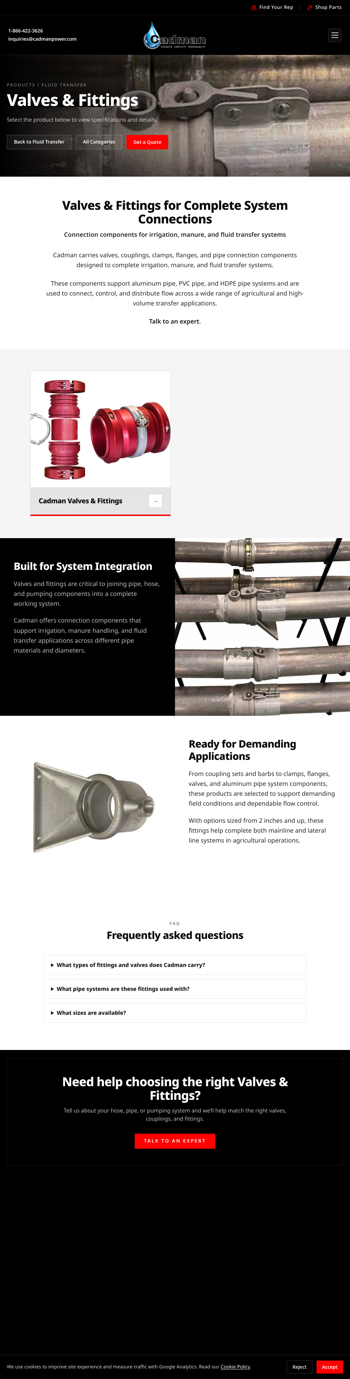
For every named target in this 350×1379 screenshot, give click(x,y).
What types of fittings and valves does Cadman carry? (131, 965)
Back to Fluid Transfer (39, 142)
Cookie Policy (235, 1367)
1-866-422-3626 (25, 31)
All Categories (99, 142)
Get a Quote (147, 142)
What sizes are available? (91, 1012)
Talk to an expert (174, 321)
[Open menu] (335, 35)
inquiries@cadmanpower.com (42, 39)
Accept (330, 1367)
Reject (300, 1367)
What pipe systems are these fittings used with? (123, 989)
